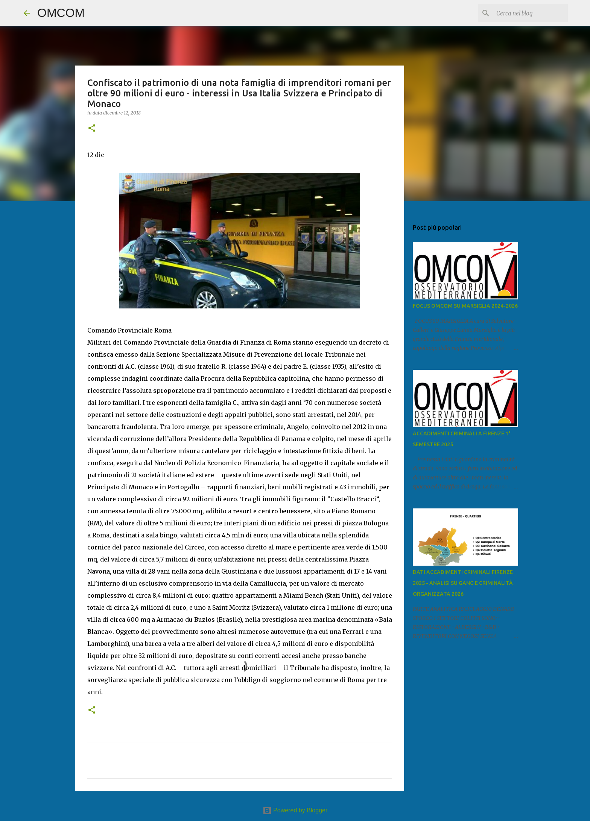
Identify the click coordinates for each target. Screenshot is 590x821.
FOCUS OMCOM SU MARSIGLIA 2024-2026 (465, 306)
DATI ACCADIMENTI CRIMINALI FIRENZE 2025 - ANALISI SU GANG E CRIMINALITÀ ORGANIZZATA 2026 (463, 583)
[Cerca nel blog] (528, 13)
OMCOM (61, 13)
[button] (91, 129)
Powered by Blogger (295, 810)
